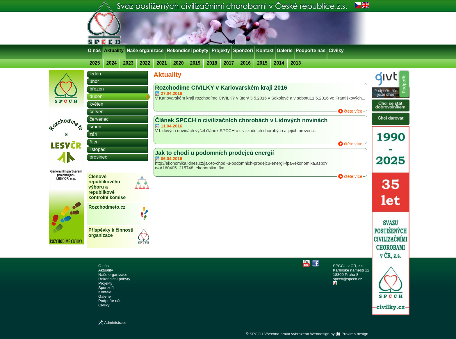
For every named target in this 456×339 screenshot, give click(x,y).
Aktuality (114, 50)
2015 (262, 63)
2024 (111, 63)
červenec (99, 119)
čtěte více (353, 111)
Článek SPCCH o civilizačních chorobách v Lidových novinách (241, 120)
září (93, 134)
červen (97, 111)
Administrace (115, 322)
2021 (161, 63)
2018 (212, 63)
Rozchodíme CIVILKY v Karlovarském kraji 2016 (221, 87)
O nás (94, 50)
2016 (245, 63)
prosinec (98, 157)
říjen (94, 141)
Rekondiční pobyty (187, 50)
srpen (95, 126)
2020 (178, 63)
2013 (296, 63)
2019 (195, 63)
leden (95, 73)
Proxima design (354, 334)
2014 (279, 63)
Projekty (220, 50)
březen (97, 88)
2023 (128, 63)
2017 (229, 63)
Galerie (285, 50)
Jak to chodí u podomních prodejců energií (214, 153)
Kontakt (265, 50)
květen (96, 104)
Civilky (336, 50)
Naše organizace (145, 50)
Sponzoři (243, 50)
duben (96, 96)
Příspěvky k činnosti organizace (110, 233)
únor (94, 81)
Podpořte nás (310, 50)
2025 (95, 63)
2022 (145, 63)
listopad (98, 149)
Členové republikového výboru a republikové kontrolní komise (107, 187)
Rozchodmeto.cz (106, 207)
